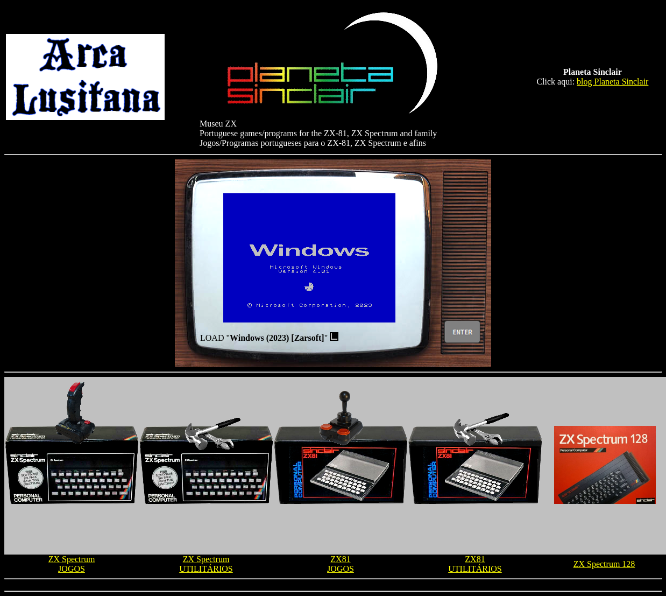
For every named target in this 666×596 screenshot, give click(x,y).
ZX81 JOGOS (340, 564)
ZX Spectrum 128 (604, 564)
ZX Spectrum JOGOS (71, 564)
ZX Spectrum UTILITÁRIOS (206, 564)
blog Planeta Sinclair (612, 81)
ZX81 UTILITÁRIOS (475, 564)
